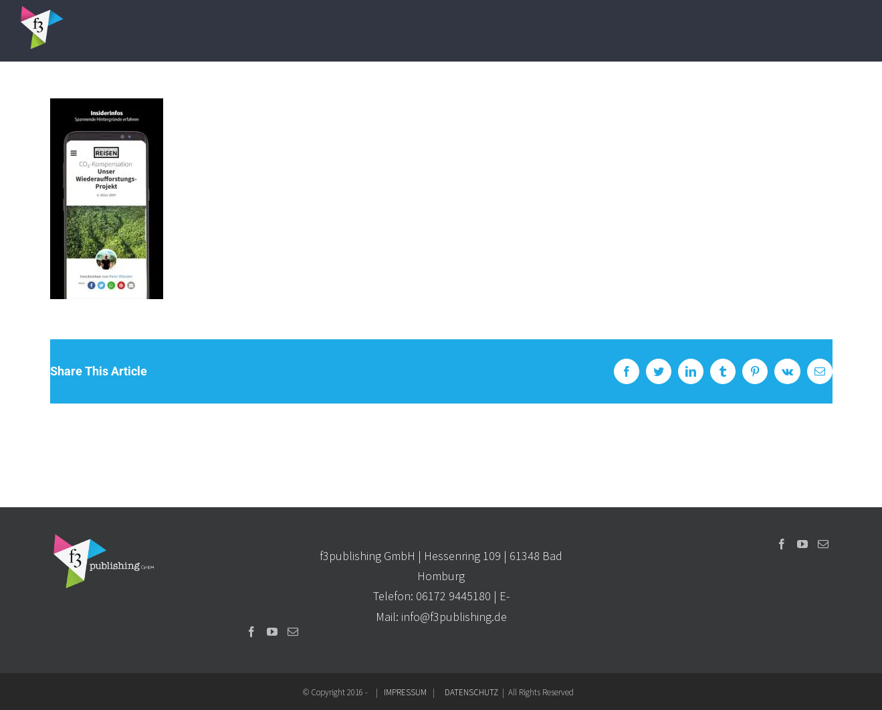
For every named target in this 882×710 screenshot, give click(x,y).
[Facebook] (251, 631)
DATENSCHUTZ (471, 692)
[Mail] (293, 631)
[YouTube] (272, 631)
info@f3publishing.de (454, 616)
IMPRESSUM (405, 692)
